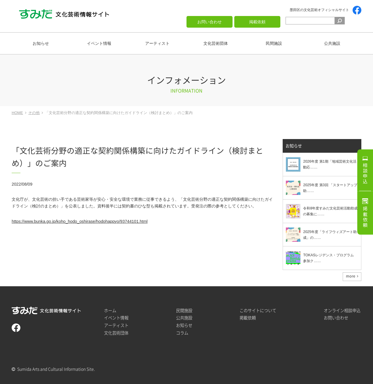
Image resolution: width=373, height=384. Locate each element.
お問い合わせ (209, 21)
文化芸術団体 (215, 43)
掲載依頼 (257, 21)
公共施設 (332, 43)
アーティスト (157, 43)
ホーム (110, 310)
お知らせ (41, 43)
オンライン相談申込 (342, 310)
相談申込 (365, 173)
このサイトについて (258, 310)
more (350, 276)
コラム (182, 333)
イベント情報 (99, 43)
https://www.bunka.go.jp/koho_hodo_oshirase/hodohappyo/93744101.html (79, 221)
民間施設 (274, 43)
